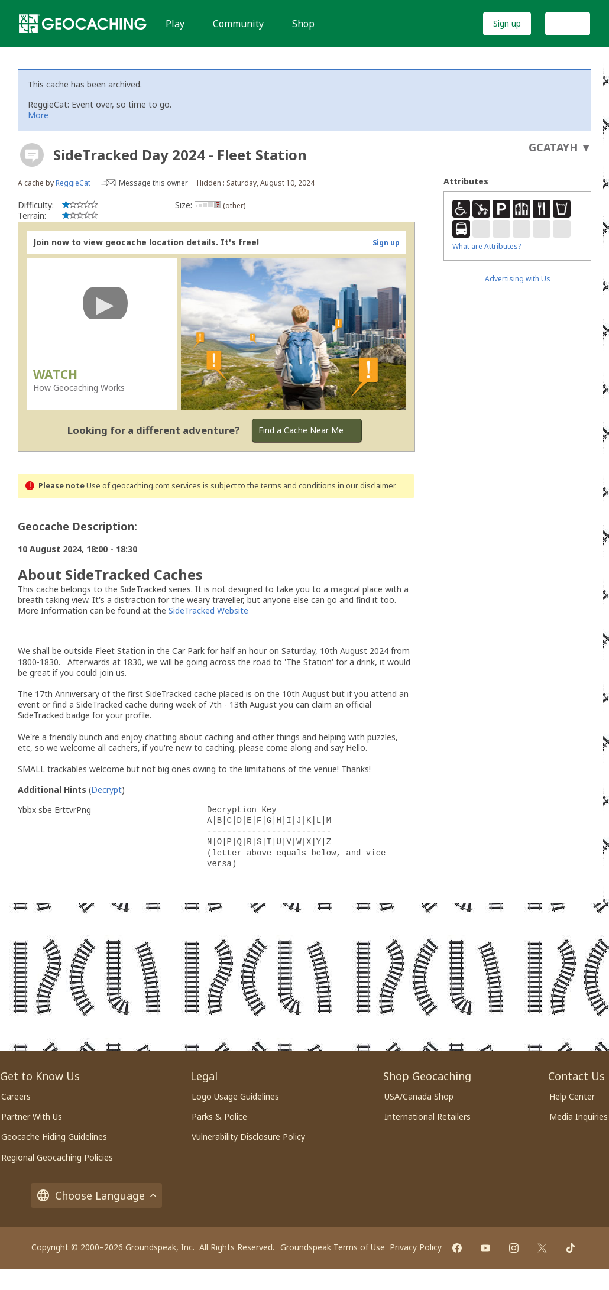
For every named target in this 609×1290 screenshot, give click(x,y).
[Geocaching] (83, 23)
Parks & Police (219, 1116)
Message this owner (153, 183)
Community (238, 23)
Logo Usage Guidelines (235, 1096)
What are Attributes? (486, 246)
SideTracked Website (208, 610)
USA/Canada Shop (418, 1096)
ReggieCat (73, 183)
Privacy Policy (416, 1247)
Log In (567, 23)
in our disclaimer (366, 486)
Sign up (507, 23)
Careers (16, 1096)
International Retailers (427, 1116)
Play (175, 23)
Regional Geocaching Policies (57, 1157)
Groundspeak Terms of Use (332, 1247)
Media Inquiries (578, 1116)
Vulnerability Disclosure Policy (248, 1136)
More (38, 115)
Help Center (572, 1096)
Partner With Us (31, 1116)
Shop (303, 23)
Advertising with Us (517, 279)
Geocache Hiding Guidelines (54, 1136)
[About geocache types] (32, 155)
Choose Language (96, 1195)
